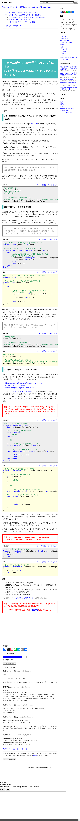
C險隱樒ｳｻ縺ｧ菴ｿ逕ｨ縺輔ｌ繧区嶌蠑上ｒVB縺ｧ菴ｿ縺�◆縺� (68, 68)
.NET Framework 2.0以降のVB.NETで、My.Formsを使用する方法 (31, 17)
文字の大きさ (70, 19)
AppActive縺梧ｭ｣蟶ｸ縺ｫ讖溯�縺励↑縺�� (68, 88)
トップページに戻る (66, 112)
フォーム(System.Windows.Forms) (39, 7)
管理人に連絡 (64, 110)
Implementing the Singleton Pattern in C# (19, 388)
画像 (61, 47)
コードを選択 (52, 185)
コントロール (64, 38)
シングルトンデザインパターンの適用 (22, 22)
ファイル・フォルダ (66, 42)
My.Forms (34, 124)
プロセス (63, 53)
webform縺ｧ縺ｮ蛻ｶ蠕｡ (67, 79)
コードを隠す (41, 185)
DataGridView (64, 40)
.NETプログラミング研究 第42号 (23, 598)
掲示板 (35, 755)
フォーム (63, 36)
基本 (61, 55)
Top (3, 7)
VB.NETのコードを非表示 (68, 25)
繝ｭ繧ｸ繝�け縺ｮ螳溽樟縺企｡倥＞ (68, 83)
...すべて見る (64, 59)
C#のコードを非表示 (69, 29)
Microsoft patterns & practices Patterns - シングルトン (24, 383)
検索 (61, 102)
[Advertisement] (29, 43)
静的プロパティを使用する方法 (19, 19)
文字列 (62, 44)
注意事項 (35, 610)
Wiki (61, 106)
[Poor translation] (7, 789)
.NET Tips (22, 7)
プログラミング (12, 7)
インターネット (65, 49)
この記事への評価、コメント (15, 26)
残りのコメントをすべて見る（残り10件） (16, 749)
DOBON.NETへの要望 (67, 108)
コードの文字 (70, 22)
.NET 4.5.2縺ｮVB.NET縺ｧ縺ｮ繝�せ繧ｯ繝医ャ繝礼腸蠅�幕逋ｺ (68, 74)
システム (63, 51)
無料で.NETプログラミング (68, 57)
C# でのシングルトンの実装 (15, 385)
